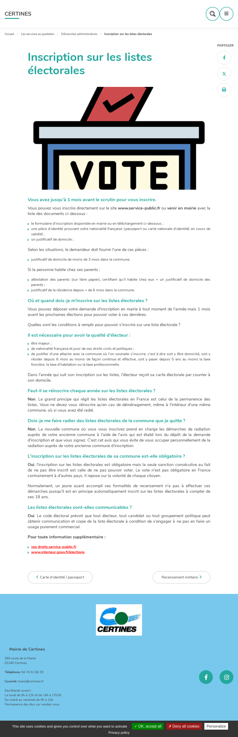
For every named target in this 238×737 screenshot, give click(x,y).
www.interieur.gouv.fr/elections (58, 552)
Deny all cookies (184, 726)
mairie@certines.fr (31, 681)
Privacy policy (119, 732)
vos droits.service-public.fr (53, 546)
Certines (18, 14)
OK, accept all (147, 726)
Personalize (216, 726)
